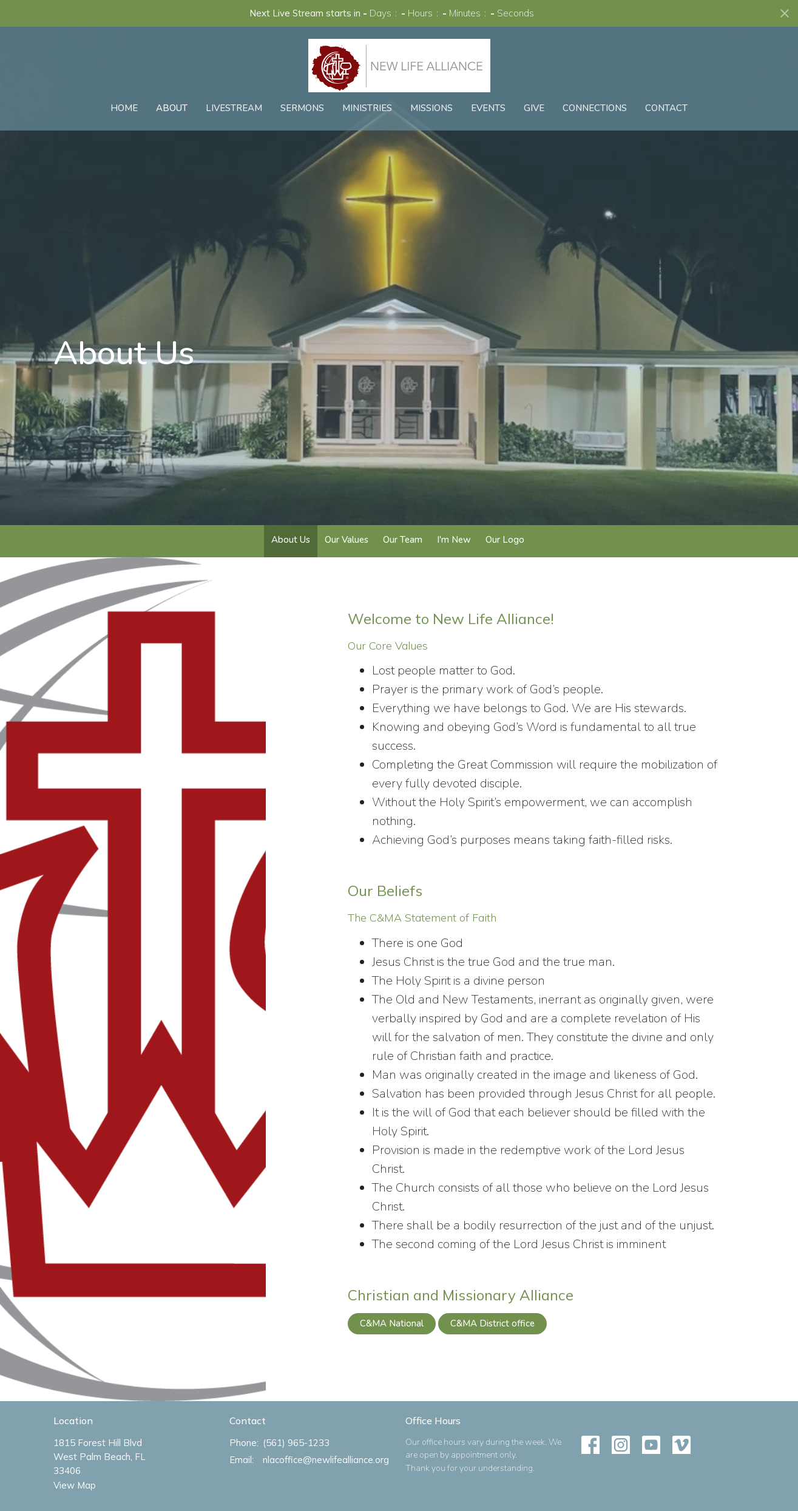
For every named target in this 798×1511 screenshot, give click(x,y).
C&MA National (392, 1323)
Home (124, 108)
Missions (431, 108)
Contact (666, 108)
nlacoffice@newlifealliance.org (326, 1459)
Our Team (402, 540)
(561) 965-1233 (296, 1442)
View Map (74, 1485)
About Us (290, 540)
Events (488, 108)
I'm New (454, 540)
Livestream (234, 108)
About (172, 108)
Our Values (346, 540)
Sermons (302, 108)
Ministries (367, 108)
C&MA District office (492, 1323)
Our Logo (504, 540)
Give (534, 108)
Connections (595, 108)
